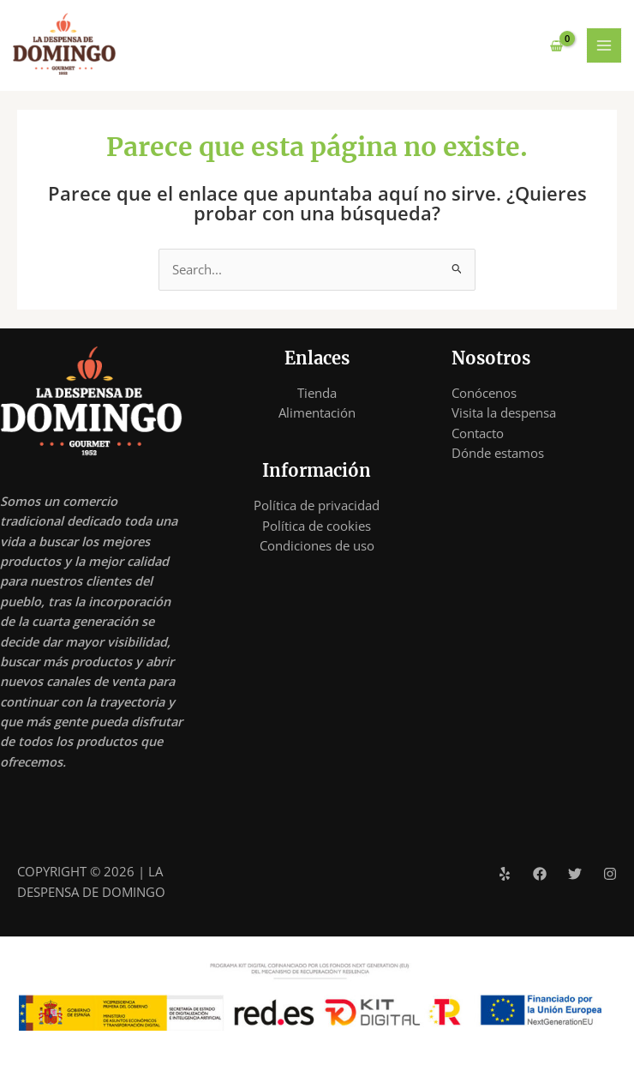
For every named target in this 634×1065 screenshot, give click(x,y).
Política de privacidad (317, 505)
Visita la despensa (504, 412)
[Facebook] (540, 874)
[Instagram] (610, 874)
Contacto (478, 433)
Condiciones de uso (317, 545)
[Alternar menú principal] (604, 45)
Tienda (317, 392)
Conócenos (484, 392)
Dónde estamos (498, 452)
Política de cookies (316, 525)
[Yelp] (504, 874)
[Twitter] (575, 874)
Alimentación (317, 412)
